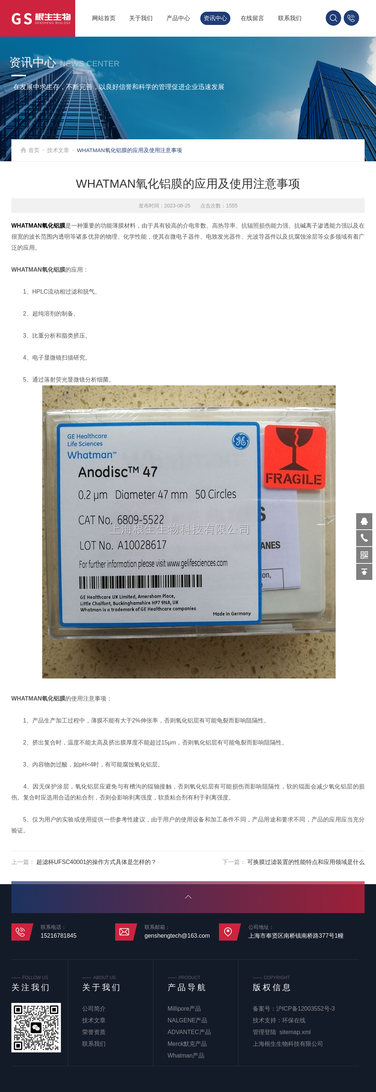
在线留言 (252, 18)
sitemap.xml (295, 1032)
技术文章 (65, 150)
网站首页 (104, 18)
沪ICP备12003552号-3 (305, 1008)
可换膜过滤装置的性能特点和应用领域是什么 (306, 862)
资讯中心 (215, 18)
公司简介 (94, 1008)
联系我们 (290, 18)
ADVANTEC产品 (189, 1032)
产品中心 (178, 18)
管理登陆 (264, 1032)
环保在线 (294, 1020)
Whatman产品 (186, 1055)
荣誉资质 (94, 1032)
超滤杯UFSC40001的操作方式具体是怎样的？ (96, 862)
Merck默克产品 (187, 1044)
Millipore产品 (184, 1008)
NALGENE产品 (187, 1020)
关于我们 (141, 18)
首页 (41, 150)
